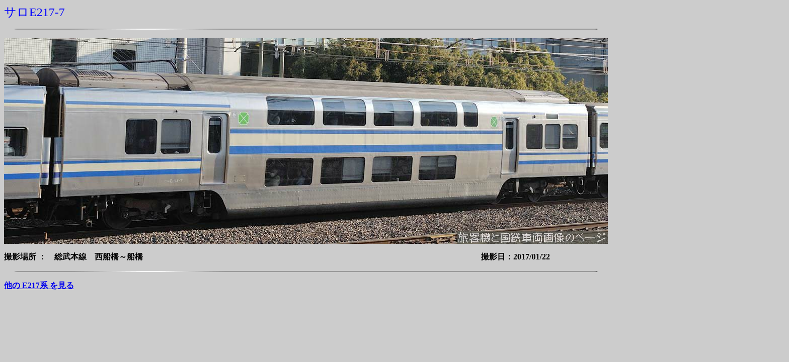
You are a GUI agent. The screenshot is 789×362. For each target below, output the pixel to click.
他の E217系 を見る (39, 285)
